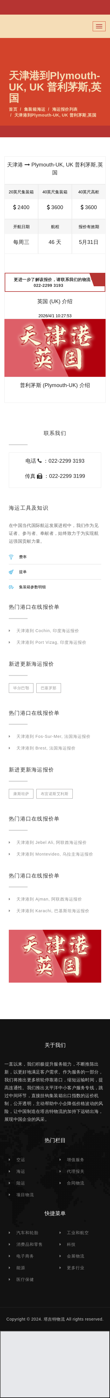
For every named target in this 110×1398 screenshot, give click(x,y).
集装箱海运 (34, 109)
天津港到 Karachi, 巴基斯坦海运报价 (52, 910)
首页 (13, 109)
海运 (20, 1171)
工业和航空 (78, 1232)
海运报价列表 (65, 109)
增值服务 (75, 1159)
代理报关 (75, 1171)
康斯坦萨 (21, 794)
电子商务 (25, 1256)
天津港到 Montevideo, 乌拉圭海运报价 (54, 854)
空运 (20, 1159)
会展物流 (75, 1256)
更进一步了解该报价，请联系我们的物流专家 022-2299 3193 (56, 282)
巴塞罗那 (49, 688)
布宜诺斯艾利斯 (55, 794)
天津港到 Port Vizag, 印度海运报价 (51, 642)
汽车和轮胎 (27, 1232)
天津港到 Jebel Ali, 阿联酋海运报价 (51, 842)
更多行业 (75, 1267)
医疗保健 (25, 1279)
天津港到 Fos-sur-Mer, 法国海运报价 (53, 736)
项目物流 (25, 1194)
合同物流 (75, 1183)
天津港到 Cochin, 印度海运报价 (47, 630)
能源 (20, 1267)
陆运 (20, 1183)
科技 (71, 1244)
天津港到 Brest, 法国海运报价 (46, 748)
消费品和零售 (29, 1244)
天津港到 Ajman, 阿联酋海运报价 (49, 899)
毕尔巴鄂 (21, 688)
